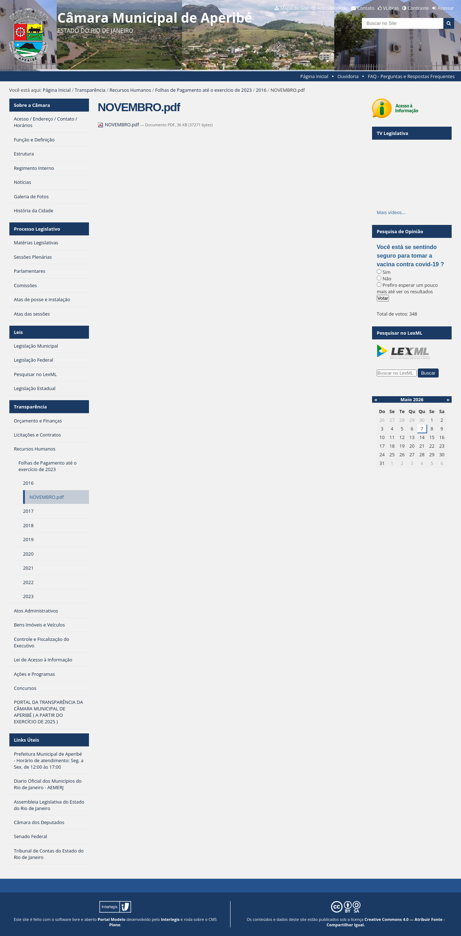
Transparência (90, 90)
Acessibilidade (332, 8)
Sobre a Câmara (32, 105)
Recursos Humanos (130, 90)
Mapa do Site (294, 8)
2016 (261, 90)
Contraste (418, 8)
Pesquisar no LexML (399, 333)
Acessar (446, 8)
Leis (18, 332)
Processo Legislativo (37, 229)
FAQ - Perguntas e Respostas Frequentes (411, 76)
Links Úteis (26, 740)
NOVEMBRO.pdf (119, 124)
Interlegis (170, 919)
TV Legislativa (392, 133)
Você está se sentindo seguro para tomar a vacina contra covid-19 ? (410, 255)
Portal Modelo (111, 919)
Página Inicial (314, 76)
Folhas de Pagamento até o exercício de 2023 (203, 90)
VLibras (391, 8)
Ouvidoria (348, 76)
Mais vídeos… (391, 212)
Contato (366, 8)
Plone (114, 924)
